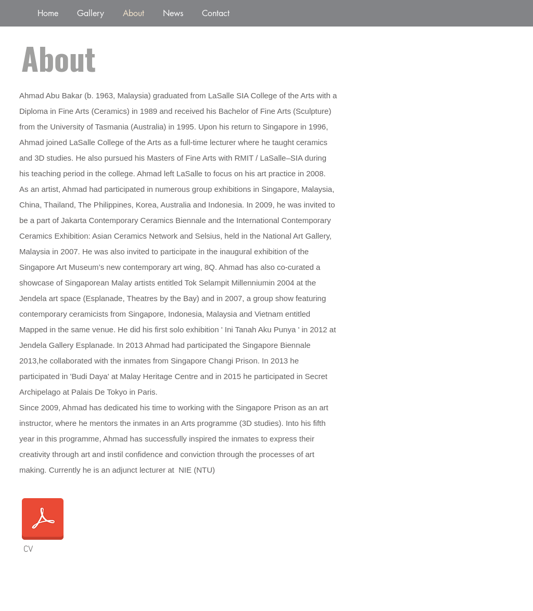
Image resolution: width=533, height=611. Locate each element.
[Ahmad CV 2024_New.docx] (42, 520)
